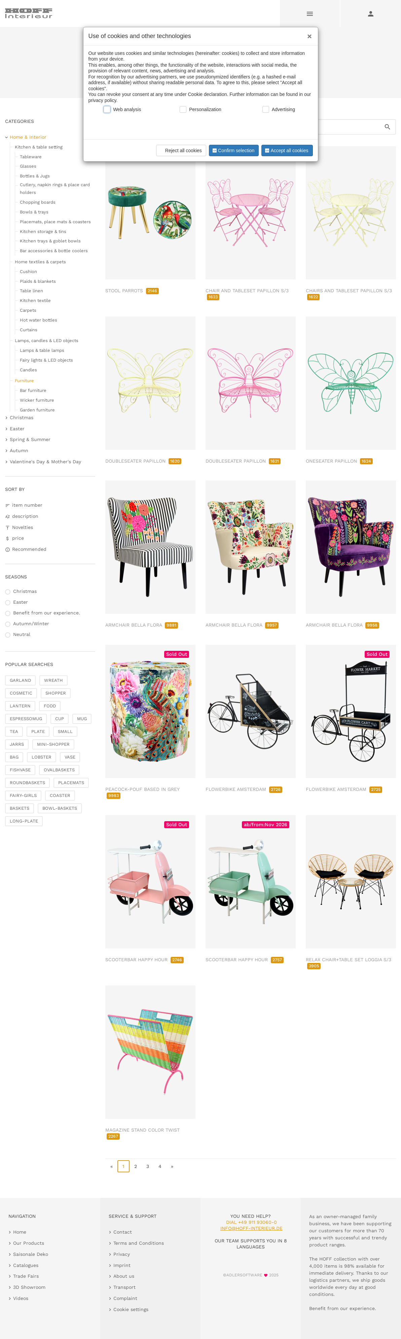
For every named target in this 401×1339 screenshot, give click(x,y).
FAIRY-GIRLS (23, 795)
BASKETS (19, 808)
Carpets (28, 310)
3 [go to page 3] (147, 1166)
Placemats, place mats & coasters (55, 221)
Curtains (28, 329)
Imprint (122, 1265)
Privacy (121, 1254)
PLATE (38, 731)
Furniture (24, 380)
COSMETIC (21, 693)
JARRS (17, 744)
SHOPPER (55, 693)
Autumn (19, 450)
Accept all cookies (286, 150)
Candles (28, 369)
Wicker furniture (37, 400)
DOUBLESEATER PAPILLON (143, 461)
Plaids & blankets (38, 281)
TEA (14, 731)
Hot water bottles (38, 320)
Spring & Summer (30, 439)
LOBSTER (41, 757)
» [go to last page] (172, 1166)
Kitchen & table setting (39, 146)
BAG (14, 757)
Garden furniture (37, 409)
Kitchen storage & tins (43, 231)
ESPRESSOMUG (26, 718)
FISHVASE (20, 769)
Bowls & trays (34, 211)
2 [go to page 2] (135, 1166)
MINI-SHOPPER (53, 744)
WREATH (53, 680)
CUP (59, 718)
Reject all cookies (180, 150)
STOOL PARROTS (132, 290)
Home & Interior (28, 137)
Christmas (21, 417)
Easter (17, 428)
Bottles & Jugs (35, 175)
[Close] (307, 34)
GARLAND (20, 680)
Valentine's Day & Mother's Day (45, 461)
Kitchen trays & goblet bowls (50, 240)
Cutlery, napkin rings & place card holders (55, 188)
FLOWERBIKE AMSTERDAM (244, 789)
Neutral (21, 634)
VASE (70, 757)
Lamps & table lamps (42, 350)
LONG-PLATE (24, 821)
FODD (50, 705)
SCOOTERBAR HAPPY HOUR (144, 959)
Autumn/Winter (31, 623)
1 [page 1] (123, 1166)
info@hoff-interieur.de (251, 1228)
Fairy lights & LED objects (46, 360)
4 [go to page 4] (159, 1166)
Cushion (28, 271)
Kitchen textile (35, 300)
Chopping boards (38, 202)
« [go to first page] (111, 1166)
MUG (82, 718)
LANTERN (20, 705)
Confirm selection (232, 150)
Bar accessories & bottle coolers (54, 250)
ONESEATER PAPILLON (339, 461)
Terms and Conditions (138, 1243)
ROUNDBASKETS (27, 782)
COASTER (60, 795)
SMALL (65, 731)
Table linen (31, 290)
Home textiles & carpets (40, 261)
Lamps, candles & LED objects (46, 340)
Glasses (28, 166)
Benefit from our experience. (46, 612)
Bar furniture (33, 390)
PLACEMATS (71, 782)
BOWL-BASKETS (59, 808)
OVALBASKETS (59, 769)
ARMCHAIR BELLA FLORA (141, 625)
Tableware (31, 156)
